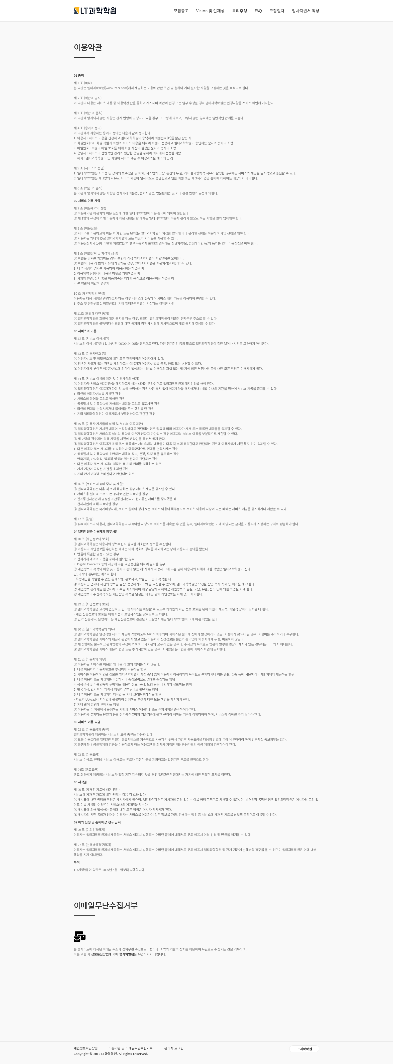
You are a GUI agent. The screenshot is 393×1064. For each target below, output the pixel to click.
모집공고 (181, 11)
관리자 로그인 (173, 1048)
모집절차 (276, 11)
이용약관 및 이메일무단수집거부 (131, 1048)
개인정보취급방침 (86, 1048)
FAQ (258, 11)
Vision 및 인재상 (210, 11)
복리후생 (239, 11)
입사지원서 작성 (305, 11)
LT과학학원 (304, 1048)
